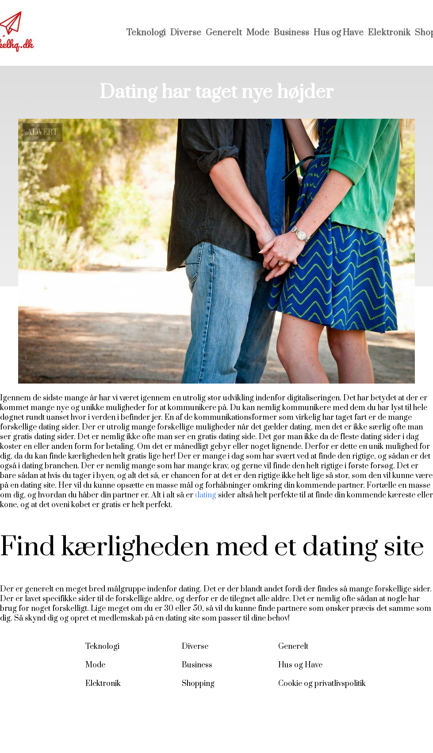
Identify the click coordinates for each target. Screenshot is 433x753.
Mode (257, 32)
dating (205, 495)
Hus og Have (339, 32)
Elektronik (389, 32)
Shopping (198, 684)
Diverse (185, 32)
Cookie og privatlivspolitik (322, 684)
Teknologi (146, 32)
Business (291, 32)
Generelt (224, 32)
